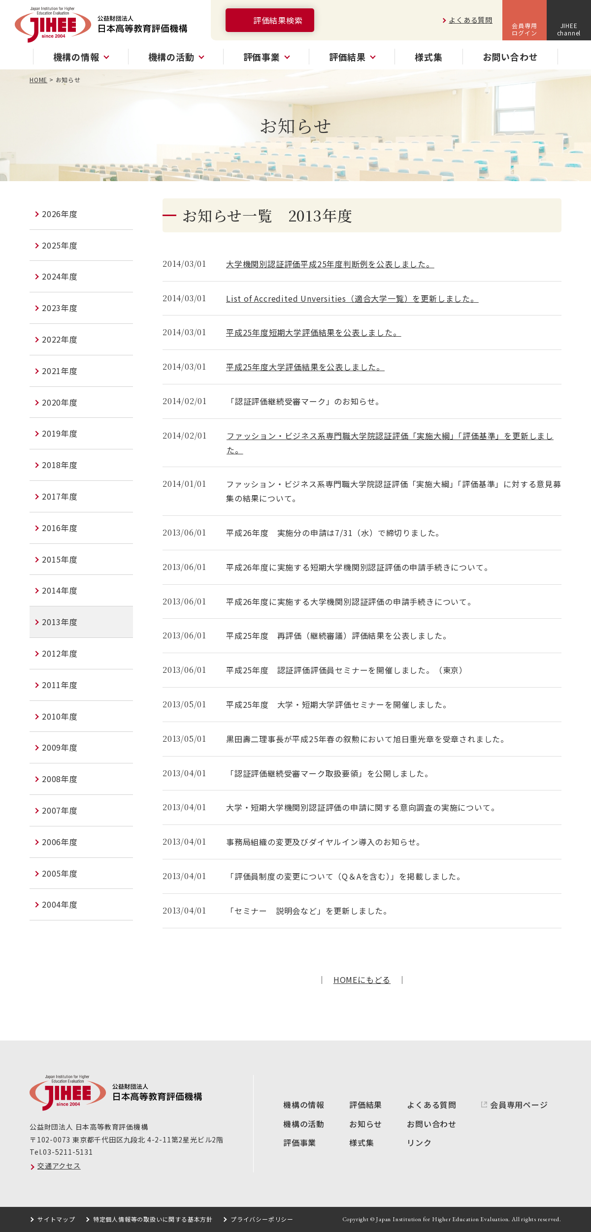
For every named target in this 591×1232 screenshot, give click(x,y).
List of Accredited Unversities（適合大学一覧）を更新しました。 (352, 298)
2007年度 (60, 810)
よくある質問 (470, 20)
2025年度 (60, 245)
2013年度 (60, 622)
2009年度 (60, 747)
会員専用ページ (519, 1104)
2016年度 (60, 528)
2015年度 (60, 559)
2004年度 (60, 904)
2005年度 (60, 873)
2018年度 (60, 465)
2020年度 (60, 402)
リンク (419, 1142)
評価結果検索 (278, 20)
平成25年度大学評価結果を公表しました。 (305, 367)
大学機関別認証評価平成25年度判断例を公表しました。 (330, 264)
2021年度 (60, 371)
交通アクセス (59, 1165)
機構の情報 (304, 1104)
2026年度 (60, 214)
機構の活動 (304, 1124)
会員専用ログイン (524, 28)
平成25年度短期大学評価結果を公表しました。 (313, 332)
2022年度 (60, 339)
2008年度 (60, 779)
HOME (38, 79)
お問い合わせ (510, 56)
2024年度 (60, 276)
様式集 (428, 56)
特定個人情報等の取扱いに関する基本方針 (153, 1219)
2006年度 (60, 842)
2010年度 (60, 716)
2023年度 (60, 308)
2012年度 (60, 653)
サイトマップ (56, 1219)
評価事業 (299, 1142)
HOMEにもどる (362, 979)
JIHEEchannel (569, 28)
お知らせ (365, 1124)
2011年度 (60, 685)
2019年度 (60, 433)
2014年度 (60, 590)
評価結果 (365, 1104)
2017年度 (60, 496)
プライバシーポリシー (262, 1219)
